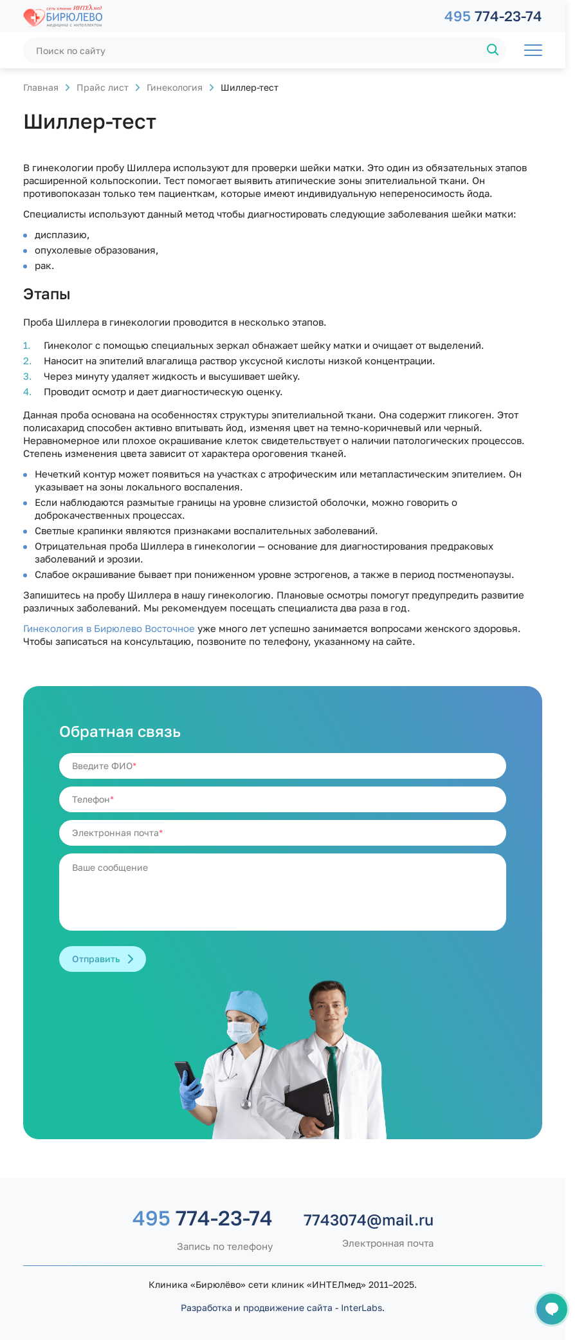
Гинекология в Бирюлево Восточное (109, 628)
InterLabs (361, 1307)
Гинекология (175, 87)
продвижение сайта (288, 1307)
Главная (41, 87)
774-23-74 (493, 15)
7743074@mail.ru (369, 1220)
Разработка (206, 1307)
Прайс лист (103, 87)
